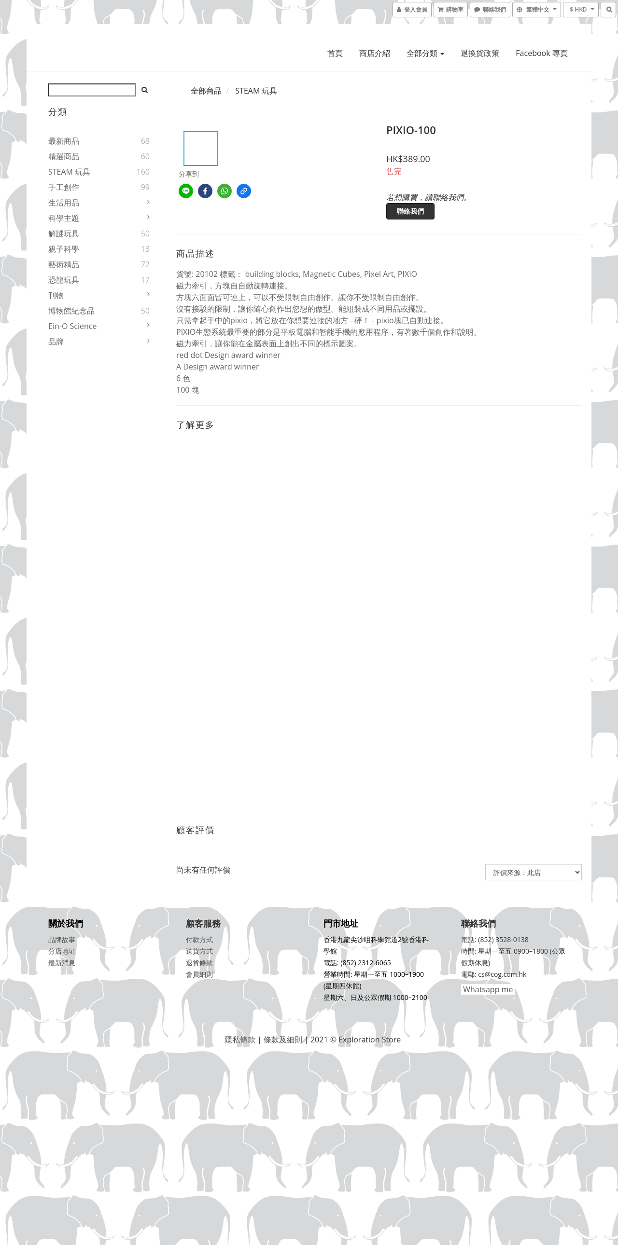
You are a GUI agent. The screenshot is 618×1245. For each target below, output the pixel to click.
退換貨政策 (480, 53)
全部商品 (206, 90)
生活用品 (63, 202)
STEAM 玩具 (69, 171)
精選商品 (63, 156)
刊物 (56, 295)
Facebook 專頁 (541, 53)
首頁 (335, 53)
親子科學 (63, 249)
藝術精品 (63, 264)
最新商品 (63, 141)
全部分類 (425, 53)
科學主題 (63, 218)
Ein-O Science (72, 326)
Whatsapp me (487, 989)
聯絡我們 (410, 211)
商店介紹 (374, 53)
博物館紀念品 (71, 310)
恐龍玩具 (63, 279)
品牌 (56, 341)
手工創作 (63, 187)
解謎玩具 (63, 233)
